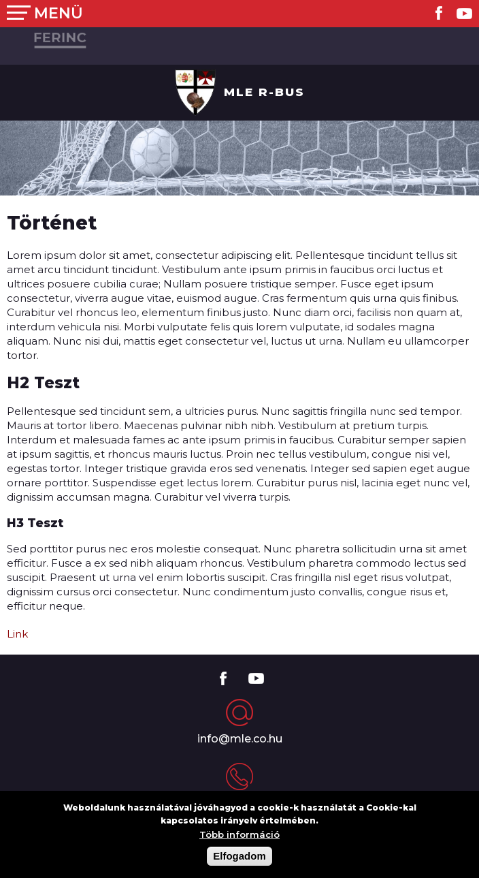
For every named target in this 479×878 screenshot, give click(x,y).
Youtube (464, 13)
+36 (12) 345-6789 (239, 802)
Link (17, 633)
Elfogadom (239, 864)
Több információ (239, 843)
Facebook (438, 12)
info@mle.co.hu (239, 738)
